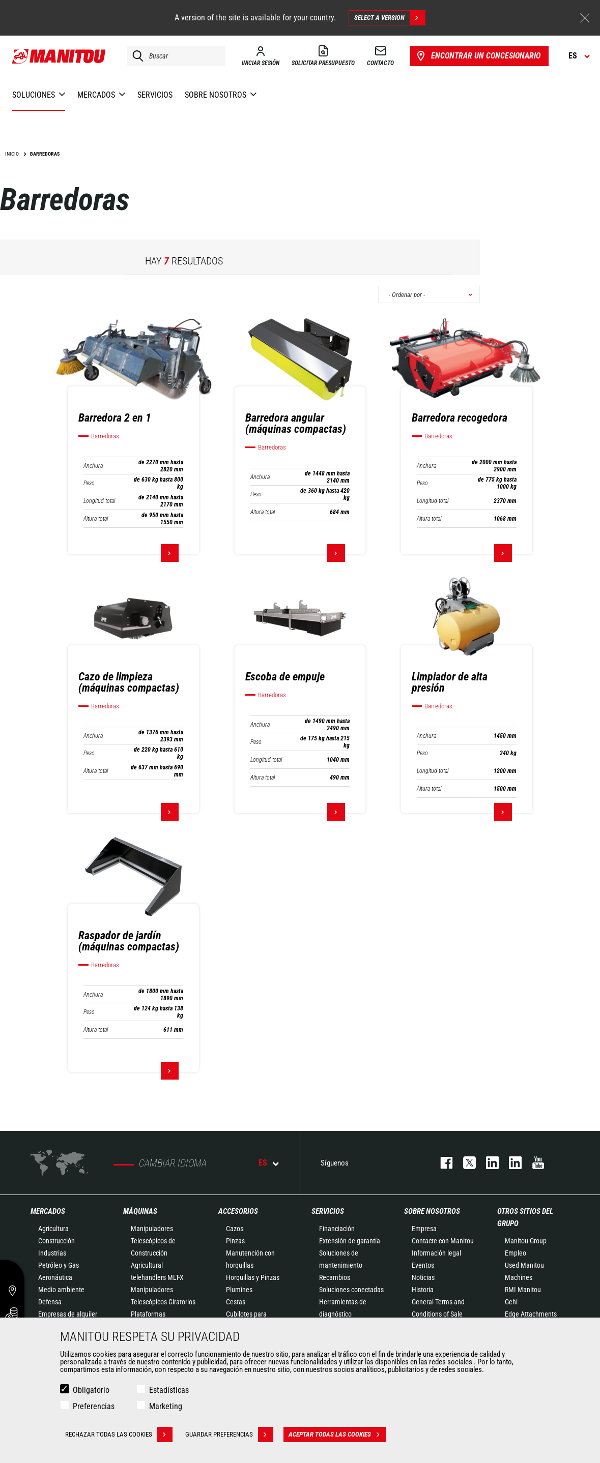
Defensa (50, 1302)
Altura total (95, 518)
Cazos (234, 1229)
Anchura (93, 465)
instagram (487, 1162)
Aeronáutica (55, 1277)
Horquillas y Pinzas (252, 1277)
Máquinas (140, 1211)
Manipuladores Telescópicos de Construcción (153, 1241)
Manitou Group (526, 1241)
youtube (533, 1162)
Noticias (423, 1277)
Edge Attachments (531, 1314)
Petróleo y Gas (58, 1265)
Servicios (327, 1211)
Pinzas (235, 1241)
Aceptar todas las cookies (337, 1434)
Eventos (423, 1265)
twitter (464, 1162)
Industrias (52, 1253)
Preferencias (94, 1406)
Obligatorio (91, 1390)
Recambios (334, 1277)
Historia (423, 1290)
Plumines (239, 1290)
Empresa (424, 1229)
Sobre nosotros (432, 1211)
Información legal (436, 1253)
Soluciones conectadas (351, 1290)
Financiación (337, 1229)
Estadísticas (169, 1390)
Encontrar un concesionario (477, 56)
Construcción (56, 1241)
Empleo (515, 1253)
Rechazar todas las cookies (119, 1434)
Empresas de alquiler (67, 1314)
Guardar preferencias (229, 1434)
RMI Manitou (523, 1290)
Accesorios (238, 1211)
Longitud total (99, 500)
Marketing (165, 1406)
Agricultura (53, 1229)
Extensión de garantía (349, 1241)
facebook (441, 1162)
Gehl (511, 1302)
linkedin (510, 1162)
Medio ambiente (61, 1290)
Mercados (48, 1211)
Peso (89, 483)
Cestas (235, 1302)
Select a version (389, 18)
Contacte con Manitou (443, 1241)
